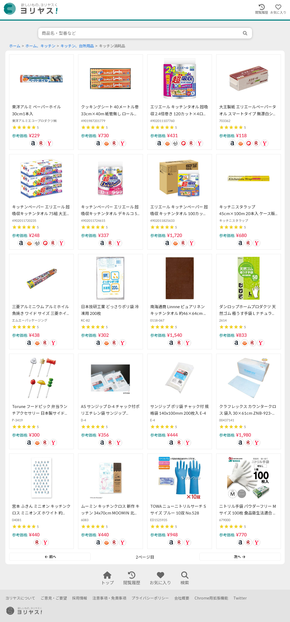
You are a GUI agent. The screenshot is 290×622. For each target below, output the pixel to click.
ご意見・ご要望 (54, 598)
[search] (245, 33)
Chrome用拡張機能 (211, 598)
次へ (239, 557)
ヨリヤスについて (20, 598)
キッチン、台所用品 (77, 46)
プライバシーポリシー (150, 598)
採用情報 (79, 598)
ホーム (14, 46)
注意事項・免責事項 (109, 598)
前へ (50, 557)
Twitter (240, 598)
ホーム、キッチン (40, 46)
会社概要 (181, 598)
